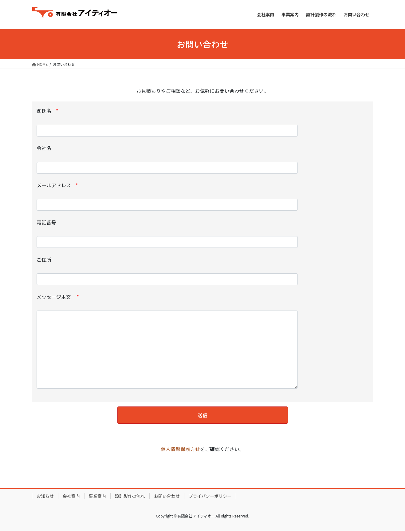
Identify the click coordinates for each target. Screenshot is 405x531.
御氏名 (167, 122)
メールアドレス (167, 196)
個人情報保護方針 (180, 449)
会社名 (167, 159)
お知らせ (45, 496)
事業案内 (97, 496)
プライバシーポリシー (210, 496)
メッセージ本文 (167, 341)
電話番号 (167, 233)
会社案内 (71, 496)
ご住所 (167, 270)
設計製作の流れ (130, 496)
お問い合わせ (167, 496)
